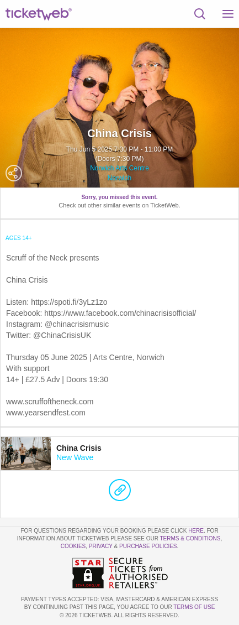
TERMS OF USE (194, 607)
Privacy (101, 546)
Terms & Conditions (190, 538)
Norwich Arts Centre (119, 168)
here (196, 531)
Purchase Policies (148, 546)
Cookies (73, 546)
